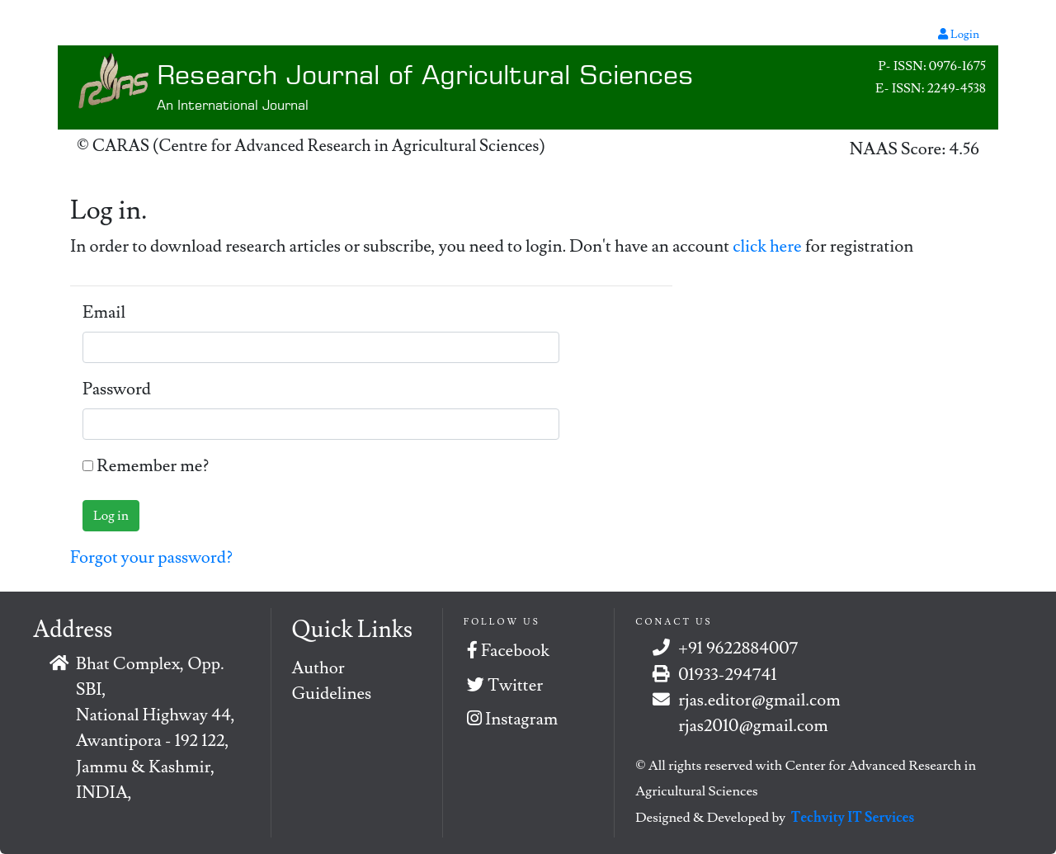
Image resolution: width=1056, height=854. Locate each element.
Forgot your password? (151, 557)
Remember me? (153, 466)
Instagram (512, 719)
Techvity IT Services (853, 818)
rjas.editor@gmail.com (759, 700)
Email (103, 312)
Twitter (505, 685)
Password (116, 389)
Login (958, 34)
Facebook (508, 650)
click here (768, 246)
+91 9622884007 (738, 648)
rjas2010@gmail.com (753, 726)
